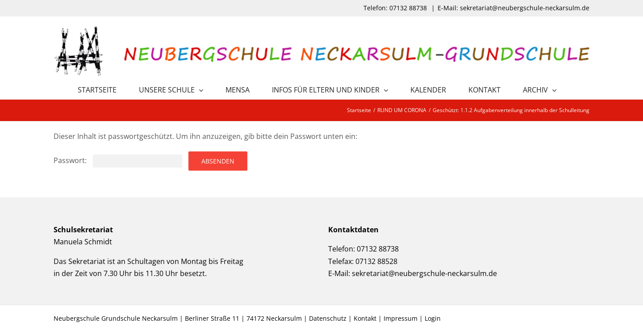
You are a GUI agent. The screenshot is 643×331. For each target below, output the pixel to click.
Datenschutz (328, 318)
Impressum (401, 318)
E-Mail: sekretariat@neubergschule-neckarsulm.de (513, 8)
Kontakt (365, 318)
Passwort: (118, 160)
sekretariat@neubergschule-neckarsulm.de (424, 273)
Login (433, 318)
